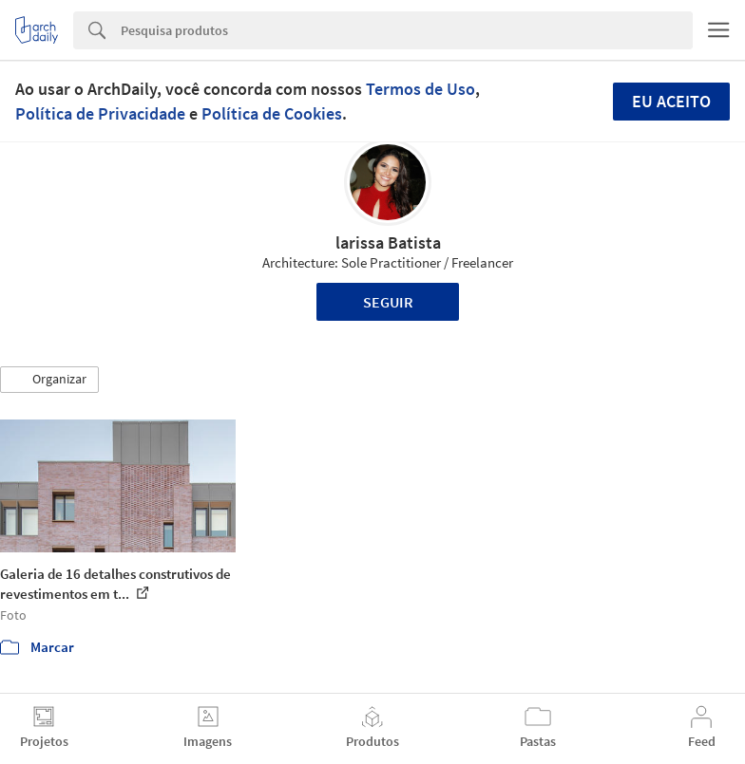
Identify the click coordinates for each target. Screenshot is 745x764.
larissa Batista (388, 242)
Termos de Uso (420, 89)
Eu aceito (671, 101)
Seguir (388, 301)
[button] (49, 379)
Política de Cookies (271, 113)
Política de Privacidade (100, 113)
